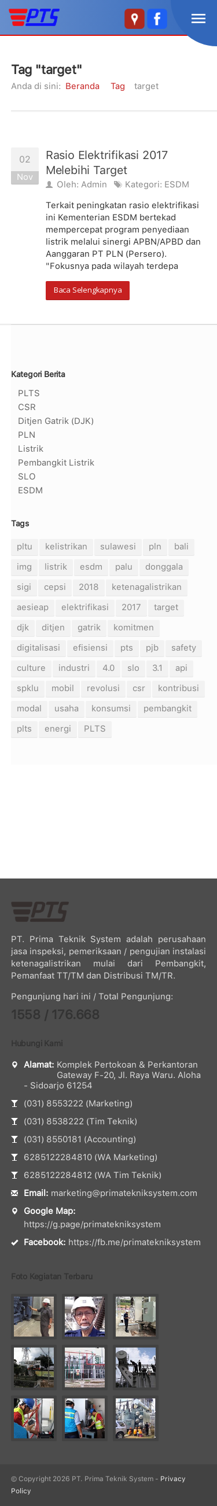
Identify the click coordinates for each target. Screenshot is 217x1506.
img (24, 567)
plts (24, 729)
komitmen (133, 627)
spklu (28, 688)
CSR (27, 407)
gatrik (89, 627)
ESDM (176, 184)
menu (198, 18)
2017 (131, 607)
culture (31, 668)
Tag (118, 86)
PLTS (29, 393)
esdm (91, 567)
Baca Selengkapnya (88, 290)
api (181, 668)
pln (155, 546)
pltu (24, 546)
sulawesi (118, 546)
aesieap (33, 607)
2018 (89, 587)
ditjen (53, 627)
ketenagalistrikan (147, 587)
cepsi (55, 587)
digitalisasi (38, 648)
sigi (24, 587)
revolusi (103, 688)
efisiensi (90, 648)
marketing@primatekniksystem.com (124, 1193)
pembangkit (168, 708)
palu (124, 567)
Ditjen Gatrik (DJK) (56, 421)
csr (139, 688)
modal (29, 708)
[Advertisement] (108, 821)
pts (126, 648)
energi (58, 729)
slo (133, 668)
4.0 (108, 668)
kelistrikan (66, 546)
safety (183, 648)
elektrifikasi (85, 607)
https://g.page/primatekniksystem (92, 1224)
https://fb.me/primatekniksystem (134, 1242)
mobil (63, 688)
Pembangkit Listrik (56, 462)
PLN (26, 435)
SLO (27, 476)
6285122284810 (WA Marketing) (90, 1157)
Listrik (30, 449)
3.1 (157, 668)
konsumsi (111, 708)
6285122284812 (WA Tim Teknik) (92, 1175)
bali (181, 546)
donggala (164, 567)
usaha (66, 708)
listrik (56, 567)
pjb (152, 648)
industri (74, 668)
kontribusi (178, 688)
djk (23, 627)
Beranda (82, 86)
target (166, 607)
